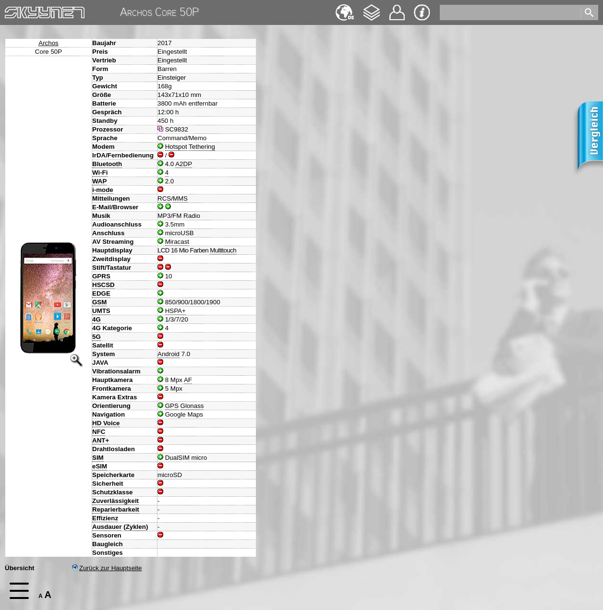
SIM (98, 457)
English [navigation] (345, 8)
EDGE (101, 293)
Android (168, 354)
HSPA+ (175, 310)
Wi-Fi (100, 172)
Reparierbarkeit (115, 509)
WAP (99, 181)
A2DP (183, 163)
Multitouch (223, 250)
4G (96, 319)
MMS (180, 198)
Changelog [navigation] (371, 8)
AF (188, 379)
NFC (98, 431)
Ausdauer (106, 526)
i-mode (102, 189)
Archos (48, 43)
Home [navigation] (13, 10)
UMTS (101, 310)
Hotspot (176, 146)
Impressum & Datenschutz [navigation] (422, 12)
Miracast (177, 241)
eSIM (99, 466)
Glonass (192, 405)
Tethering (202, 146)
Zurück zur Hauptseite (107, 568)
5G (96, 336)
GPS (172, 405)
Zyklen (136, 526)
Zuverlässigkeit (115, 500)
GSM (99, 302)
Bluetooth (107, 163)
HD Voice (106, 423)
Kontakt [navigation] (397, 8)
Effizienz (105, 518)
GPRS (101, 276)
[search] (509, 12)
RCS (164, 198)
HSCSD (103, 284)
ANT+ (100, 440)
